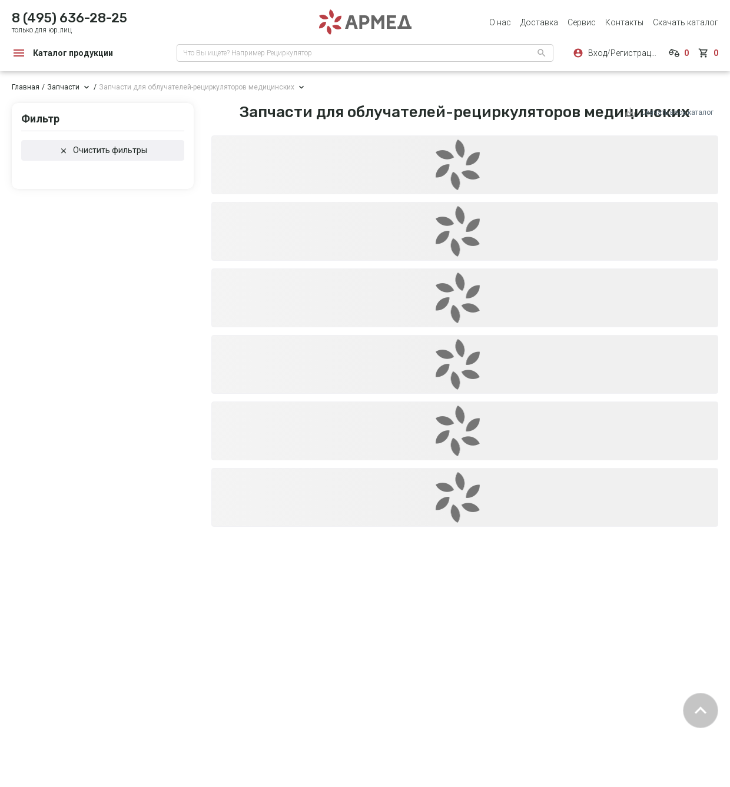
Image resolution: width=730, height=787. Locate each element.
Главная (25, 87)
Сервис (582, 22)
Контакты (624, 22)
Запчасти (63, 87)
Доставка (539, 22)
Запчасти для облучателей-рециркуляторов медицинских (196, 87)
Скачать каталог (685, 22)
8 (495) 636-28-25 (69, 18)
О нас (500, 22)
